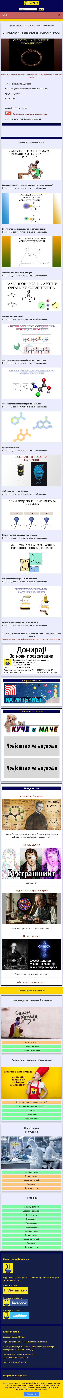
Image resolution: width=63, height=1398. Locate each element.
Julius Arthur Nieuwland (31, 796)
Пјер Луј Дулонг (31, 844)
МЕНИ (31, 15)
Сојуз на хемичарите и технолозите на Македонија (25, 1342)
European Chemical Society (14, 1337)
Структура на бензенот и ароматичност (26, 114)
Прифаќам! (31, 1394)
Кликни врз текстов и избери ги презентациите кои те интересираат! (31, 639)
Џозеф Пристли (31, 936)
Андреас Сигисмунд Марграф (32, 890)
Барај (41, 9)
